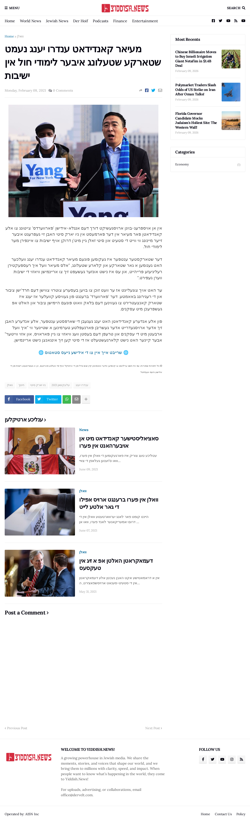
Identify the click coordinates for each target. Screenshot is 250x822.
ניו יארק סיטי (38, 385)
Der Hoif (80, 21)
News (83, 430)
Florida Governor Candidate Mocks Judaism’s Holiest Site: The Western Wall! (196, 120)
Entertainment (145, 21)
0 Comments (63, 90)
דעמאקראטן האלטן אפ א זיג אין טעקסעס (116, 564)
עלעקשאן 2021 (61, 385)
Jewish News (57, 21)
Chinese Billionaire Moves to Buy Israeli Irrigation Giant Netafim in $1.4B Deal (195, 59)
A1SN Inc (32, 814)
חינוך (21, 385)
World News (30, 21)
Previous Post (17, 728)
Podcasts (100, 21)
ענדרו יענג (82, 385)
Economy (207, 164)
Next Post (152, 728)
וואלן (20, 36)
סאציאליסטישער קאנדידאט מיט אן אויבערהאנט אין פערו (119, 442)
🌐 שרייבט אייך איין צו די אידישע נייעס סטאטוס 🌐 (83, 352)
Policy (240, 814)
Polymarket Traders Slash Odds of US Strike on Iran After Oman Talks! (195, 89)
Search (233, 8)
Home (10, 21)
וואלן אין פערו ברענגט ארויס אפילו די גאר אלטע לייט (118, 503)
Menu (14, 8)
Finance (120, 21)
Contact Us (223, 814)
